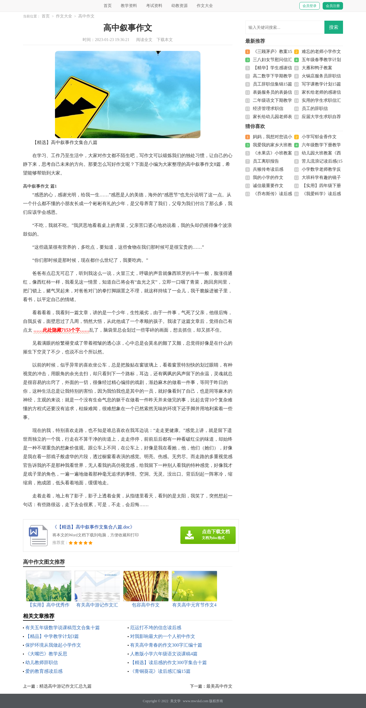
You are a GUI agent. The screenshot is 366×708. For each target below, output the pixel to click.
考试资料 (154, 5)
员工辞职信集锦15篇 (272, 84)
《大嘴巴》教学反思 (46, 653)
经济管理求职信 (268, 108)
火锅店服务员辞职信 (321, 76)
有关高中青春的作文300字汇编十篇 (166, 645)
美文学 (175, 701)
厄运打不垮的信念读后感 (155, 627)
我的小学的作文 (268, 177)
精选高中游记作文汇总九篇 (65, 686)
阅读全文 (144, 40)
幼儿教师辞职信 (41, 662)
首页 (108, 5)
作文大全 (205, 5)
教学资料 (129, 5)
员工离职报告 (266, 161)
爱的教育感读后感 (44, 671)
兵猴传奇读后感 (268, 169)
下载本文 (165, 40)
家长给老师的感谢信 (321, 92)
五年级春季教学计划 (321, 59)
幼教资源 (179, 5)
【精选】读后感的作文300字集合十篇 (168, 662)
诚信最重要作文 (268, 185)
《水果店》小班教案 (272, 153)
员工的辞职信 (315, 108)
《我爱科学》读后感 (321, 193)
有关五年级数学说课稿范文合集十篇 (62, 627)
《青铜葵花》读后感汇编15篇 (160, 671)
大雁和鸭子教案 (317, 67)
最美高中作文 (219, 686)
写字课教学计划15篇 (321, 84)
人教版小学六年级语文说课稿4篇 (164, 653)
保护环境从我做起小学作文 (53, 645)
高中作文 (86, 16)
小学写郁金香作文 (319, 136)
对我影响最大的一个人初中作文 (162, 636)
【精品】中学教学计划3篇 (52, 636)
